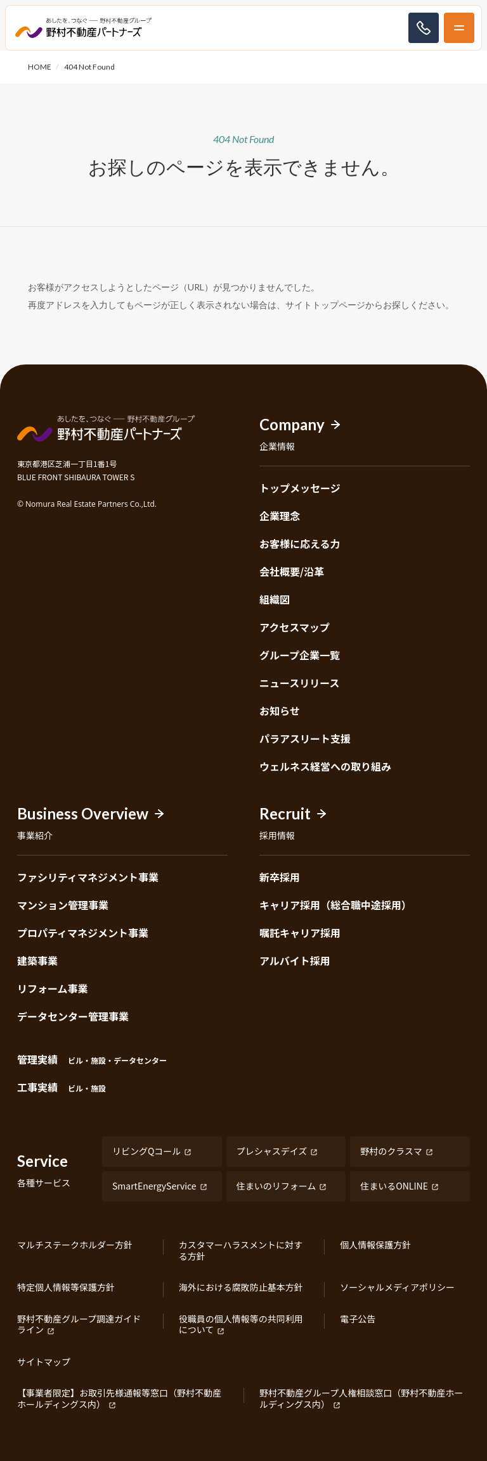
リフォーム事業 (52, 988)
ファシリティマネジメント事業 (88, 877)
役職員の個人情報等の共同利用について (241, 1325)
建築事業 (37, 960)
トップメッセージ (300, 488)
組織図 (274, 599)
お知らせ (279, 710)
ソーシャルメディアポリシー (397, 1287)
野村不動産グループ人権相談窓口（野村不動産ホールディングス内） (361, 1399)
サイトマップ (43, 1362)
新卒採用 (279, 877)
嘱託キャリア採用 (300, 932)
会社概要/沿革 (291, 571)
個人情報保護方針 (375, 1245)
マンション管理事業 (62, 904)
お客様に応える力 (300, 543)
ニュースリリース (299, 682)
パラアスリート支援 (305, 738)
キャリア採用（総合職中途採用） (335, 904)
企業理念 (279, 515)
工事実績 (61, 1087)
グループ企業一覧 (299, 655)
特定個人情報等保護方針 (66, 1287)
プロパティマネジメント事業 (82, 932)
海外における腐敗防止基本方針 (241, 1287)
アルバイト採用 (294, 960)
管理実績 (92, 1059)
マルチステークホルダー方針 (75, 1245)
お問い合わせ (423, 28)
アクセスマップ (294, 627)
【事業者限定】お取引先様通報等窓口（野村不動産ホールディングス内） (119, 1399)
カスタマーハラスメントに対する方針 (240, 1251)
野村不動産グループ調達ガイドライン (79, 1325)
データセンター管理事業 (73, 1016)
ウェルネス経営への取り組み (325, 766)
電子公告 (357, 1319)
